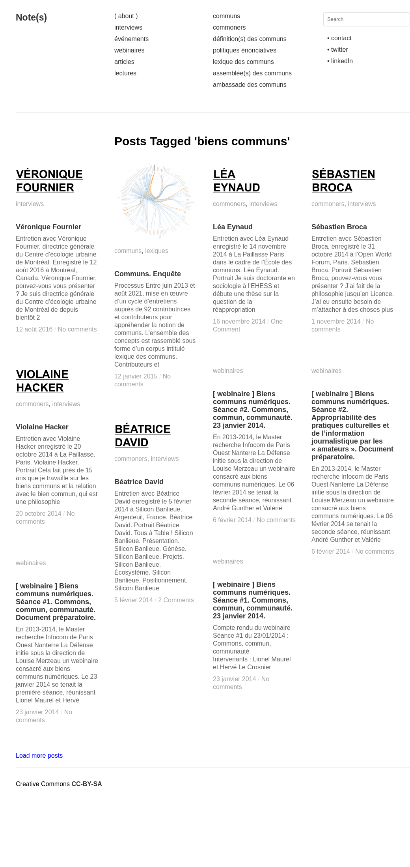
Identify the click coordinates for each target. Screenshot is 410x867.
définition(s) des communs (250, 39)
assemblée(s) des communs (252, 73)
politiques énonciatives (244, 50)
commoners (229, 27)
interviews (128, 27)
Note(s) (31, 17)
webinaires (129, 50)
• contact (339, 38)
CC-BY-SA (86, 784)
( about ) (126, 16)
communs (226, 16)
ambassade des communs (250, 84)
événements (131, 39)
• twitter (337, 49)
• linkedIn (340, 61)
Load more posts (39, 755)
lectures (125, 73)
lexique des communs (243, 61)
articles (124, 61)
